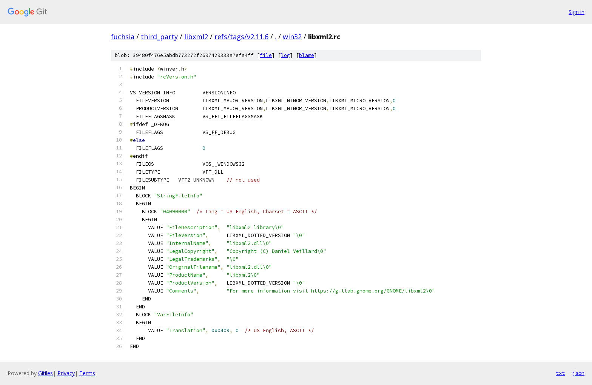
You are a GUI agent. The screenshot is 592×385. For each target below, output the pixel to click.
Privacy (66, 373)
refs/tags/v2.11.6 (241, 36)
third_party (159, 36)
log (285, 55)
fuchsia (122, 36)
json (578, 373)
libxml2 (196, 36)
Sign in (576, 11)
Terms (87, 373)
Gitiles (45, 373)
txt (560, 373)
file (266, 55)
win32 (292, 36)
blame (306, 55)
